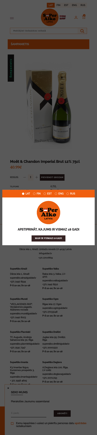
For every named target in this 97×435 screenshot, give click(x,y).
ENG (59, 193)
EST (48, 193)
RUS (71, 193)
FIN (36, 193)
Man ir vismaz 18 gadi (48, 238)
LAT (26, 193)
